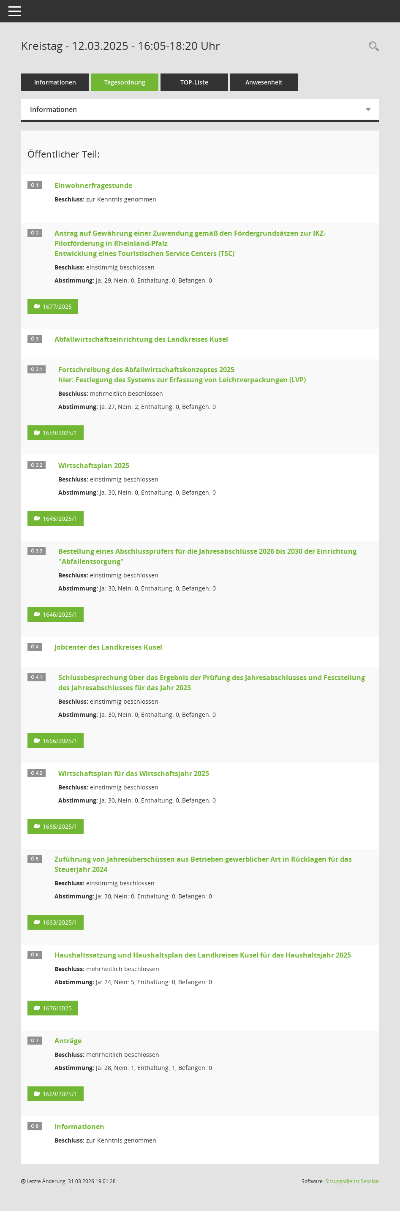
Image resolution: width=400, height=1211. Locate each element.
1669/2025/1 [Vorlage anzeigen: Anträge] (60, 1094)
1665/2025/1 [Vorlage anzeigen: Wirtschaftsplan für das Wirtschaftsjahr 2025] (60, 826)
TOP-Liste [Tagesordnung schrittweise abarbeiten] (194, 82)
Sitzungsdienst (352, 1181)
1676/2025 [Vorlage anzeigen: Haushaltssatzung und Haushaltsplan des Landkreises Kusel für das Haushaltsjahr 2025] (57, 1008)
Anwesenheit (264, 82)
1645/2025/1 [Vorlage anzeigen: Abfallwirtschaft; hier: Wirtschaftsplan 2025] (60, 518)
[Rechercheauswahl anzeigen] (372, 47)
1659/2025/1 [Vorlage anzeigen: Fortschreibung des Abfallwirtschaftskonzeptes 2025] (60, 433)
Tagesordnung (124, 82)
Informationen (55, 82)
